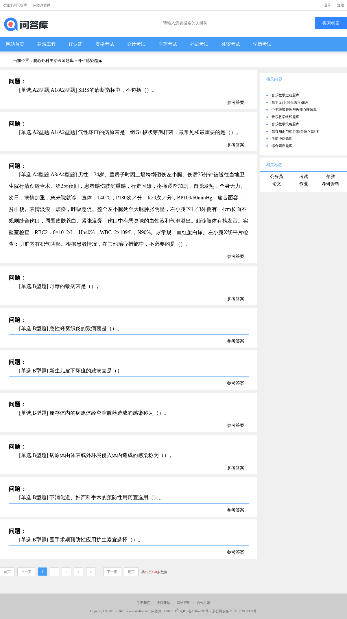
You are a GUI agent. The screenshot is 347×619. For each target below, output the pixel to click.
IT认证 (75, 44)
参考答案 (235, 102)
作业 (303, 183)
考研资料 (330, 183)
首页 (7, 572)
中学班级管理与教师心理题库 (294, 110)
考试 (303, 176)
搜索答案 (331, 23)
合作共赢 (204, 603)
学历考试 (262, 44)
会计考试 (136, 44)
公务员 (276, 176)
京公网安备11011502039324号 (234, 611)
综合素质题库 (282, 146)
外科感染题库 (90, 60)
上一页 (26, 572)
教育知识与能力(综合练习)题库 (295, 131)
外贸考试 (231, 44)
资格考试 (104, 44)
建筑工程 (46, 44)
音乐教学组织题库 (285, 117)
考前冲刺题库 (282, 139)
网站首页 (15, 44)
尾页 (131, 572)
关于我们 (143, 603)
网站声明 (184, 603)
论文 (276, 183)
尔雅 (330, 176)
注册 (340, 5)
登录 (327, 5)
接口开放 (163, 603)
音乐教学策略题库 (285, 124)
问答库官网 (42, 5)
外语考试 (199, 44)
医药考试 (167, 44)
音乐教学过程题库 (285, 95)
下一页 (112, 572)
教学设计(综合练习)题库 (290, 102)
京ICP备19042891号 (194, 611)
